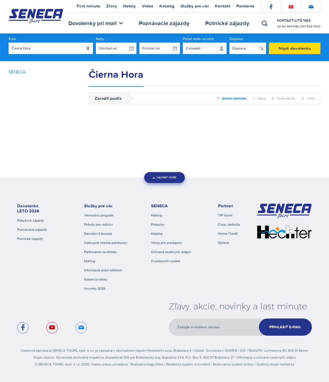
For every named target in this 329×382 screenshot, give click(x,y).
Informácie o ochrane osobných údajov (266, 357)
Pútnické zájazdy (227, 23)
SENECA (17, 72)
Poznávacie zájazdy (164, 23)
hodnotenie (285, 98)
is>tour (248, 364)
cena (310, 98)
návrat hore (164, 177)
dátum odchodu (234, 98)
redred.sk (287, 364)
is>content (202, 364)
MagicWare (155, 364)
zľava (261, 98)
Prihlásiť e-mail (285, 327)
